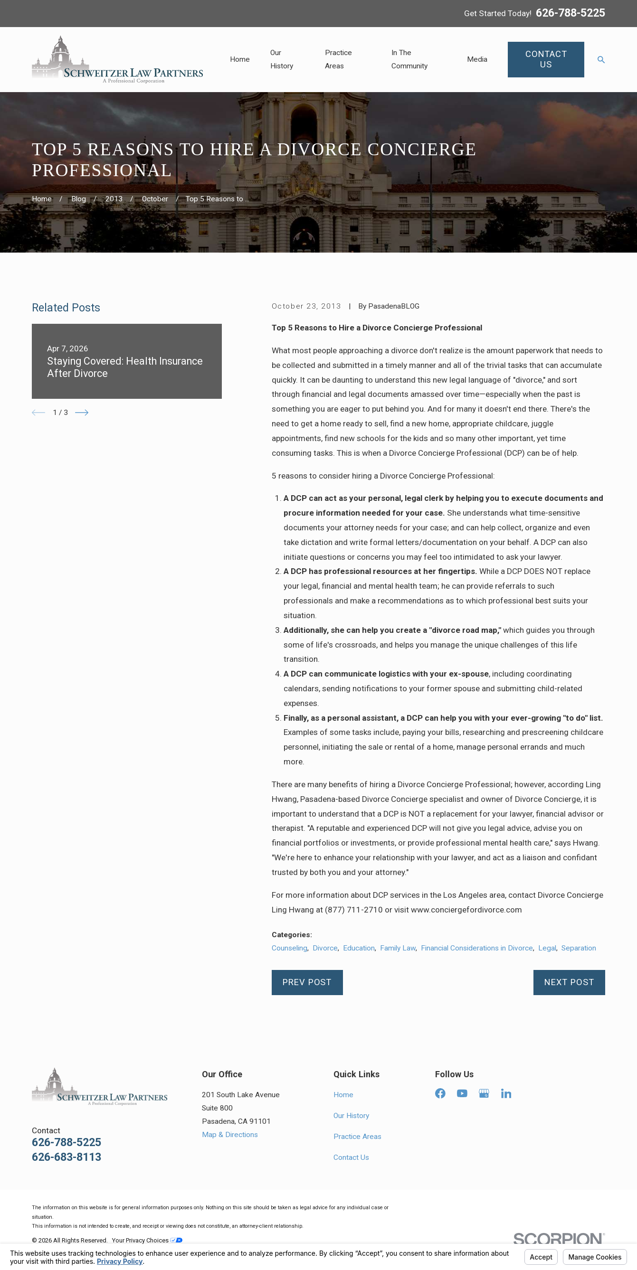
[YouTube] (462, 1093)
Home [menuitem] (240, 59)
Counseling (289, 948)
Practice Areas (357, 1136)
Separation (578, 948)
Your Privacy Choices (147, 1240)
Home (343, 1095)
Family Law (398, 948)
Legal (547, 948)
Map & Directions (230, 1134)
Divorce (325, 948)
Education (359, 948)
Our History (351, 1115)
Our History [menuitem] (281, 59)
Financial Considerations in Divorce (477, 948)
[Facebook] (440, 1093)
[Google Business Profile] (484, 1093)
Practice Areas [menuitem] (338, 59)
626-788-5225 (570, 13)
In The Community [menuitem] (409, 59)
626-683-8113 (66, 1157)
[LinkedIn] (506, 1093)
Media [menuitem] (477, 59)
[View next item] (81, 412)
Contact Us (351, 1157)
